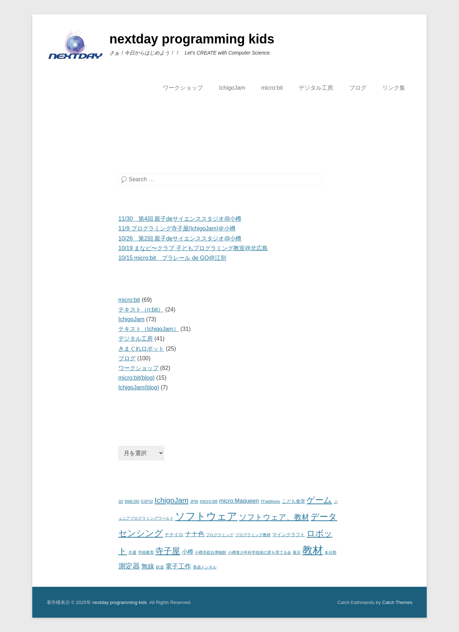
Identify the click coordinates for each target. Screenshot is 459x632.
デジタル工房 (316, 88)
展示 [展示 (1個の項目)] (297, 552)
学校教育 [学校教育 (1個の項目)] (146, 552)
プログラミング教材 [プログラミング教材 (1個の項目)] (253, 535)
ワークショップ (183, 88)
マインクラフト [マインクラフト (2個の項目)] (288, 534)
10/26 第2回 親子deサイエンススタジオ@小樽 (179, 238)
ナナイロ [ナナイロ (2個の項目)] (174, 534)
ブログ (357, 88)
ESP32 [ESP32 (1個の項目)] (147, 501)
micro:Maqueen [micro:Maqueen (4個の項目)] (239, 500)
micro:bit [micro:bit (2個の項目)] (209, 501)
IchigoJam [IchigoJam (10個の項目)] (172, 500)
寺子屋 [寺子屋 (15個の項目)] (167, 551)
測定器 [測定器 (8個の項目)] (129, 566)
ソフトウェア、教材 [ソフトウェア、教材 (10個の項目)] (274, 517)
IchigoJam (232, 88)
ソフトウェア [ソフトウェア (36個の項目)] (206, 516)
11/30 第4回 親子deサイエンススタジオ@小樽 (179, 219)
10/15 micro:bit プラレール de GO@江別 (172, 258)
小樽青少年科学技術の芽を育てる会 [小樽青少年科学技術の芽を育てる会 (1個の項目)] (259, 552)
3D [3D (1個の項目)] (120, 501)
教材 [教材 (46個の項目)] (312, 550)
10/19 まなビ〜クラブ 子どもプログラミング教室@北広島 (193, 248)
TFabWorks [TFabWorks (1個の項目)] (270, 501)
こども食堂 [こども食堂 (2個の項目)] (293, 501)
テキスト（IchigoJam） (148, 329)
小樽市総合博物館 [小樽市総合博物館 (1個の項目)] (210, 552)
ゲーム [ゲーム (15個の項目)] (319, 500)
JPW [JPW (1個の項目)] (194, 501)
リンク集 (393, 88)
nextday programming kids (191, 39)
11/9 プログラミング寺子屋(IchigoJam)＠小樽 (177, 228)
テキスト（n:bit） (141, 309)
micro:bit (272, 88)
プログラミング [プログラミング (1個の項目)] (219, 535)
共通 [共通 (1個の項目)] (132, 552)
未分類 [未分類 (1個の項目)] (330, 552)
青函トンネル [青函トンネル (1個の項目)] (205, 567)
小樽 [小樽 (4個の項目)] (187, 551)
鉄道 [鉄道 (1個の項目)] (160, 567)
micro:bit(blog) (136, 378)
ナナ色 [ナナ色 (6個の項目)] (194, 534)
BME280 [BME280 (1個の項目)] (132, 501)
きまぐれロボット (141, 349)
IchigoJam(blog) (138, 387)
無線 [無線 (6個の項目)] (147, 566)
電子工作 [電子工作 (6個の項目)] (178, 566)
